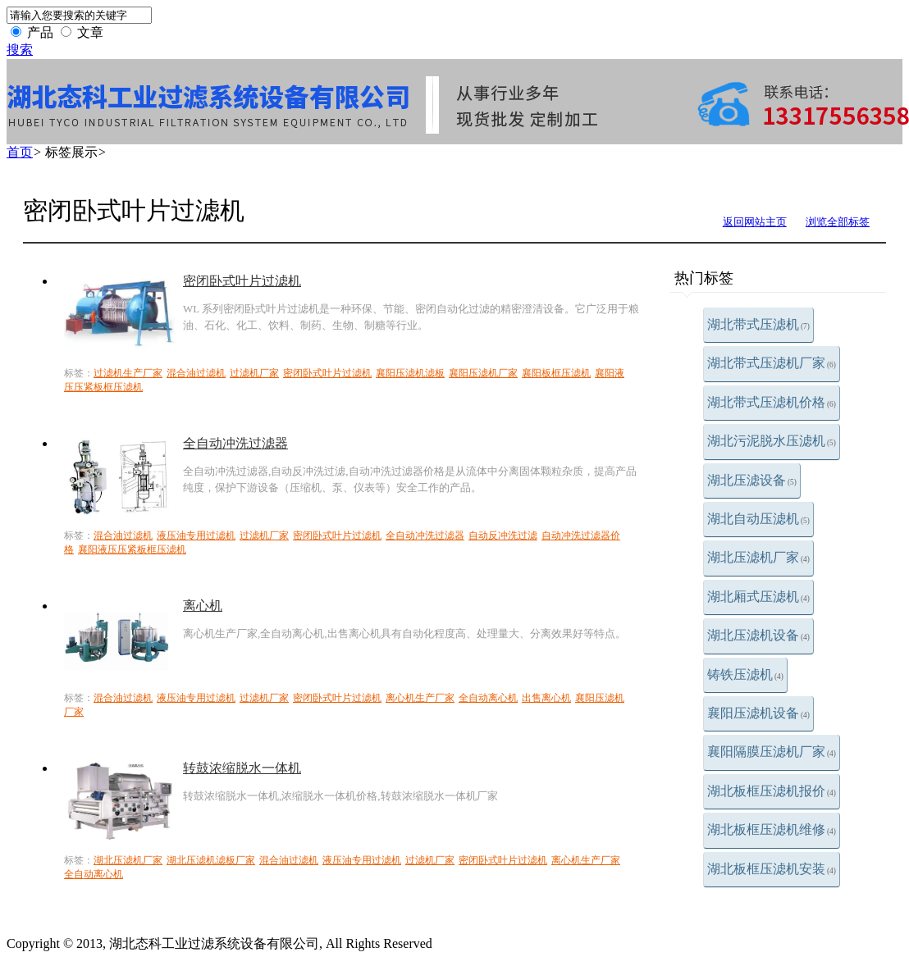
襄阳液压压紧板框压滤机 (132, 549)
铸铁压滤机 (745, 674)
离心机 (202, 606)
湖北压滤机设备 (758, 635)
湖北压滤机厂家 (758, 557)
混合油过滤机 (196, 373)
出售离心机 (546, 698)
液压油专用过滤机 (196, 535)
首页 (20, 152)
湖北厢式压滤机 (758, 597)
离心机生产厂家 (420, 698)
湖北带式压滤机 (758, 324)
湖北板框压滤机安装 (771, 869)
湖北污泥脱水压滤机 (771, 441)
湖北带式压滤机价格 (771, 402)
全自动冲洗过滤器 (235, 443)
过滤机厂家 (254, 373)
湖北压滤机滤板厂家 (211, 860)
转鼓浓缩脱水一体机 (242, 768)
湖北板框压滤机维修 (771, 829)
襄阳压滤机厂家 (483, 373)
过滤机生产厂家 (128, 373)
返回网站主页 (755, 222)
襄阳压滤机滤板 (410, 373)
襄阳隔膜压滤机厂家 (771, 752)
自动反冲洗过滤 (502, 535)
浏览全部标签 (838, 222)
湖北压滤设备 (752, 480)
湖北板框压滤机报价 (771, 791)
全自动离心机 (488, 698)
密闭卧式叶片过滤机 (242, 281)
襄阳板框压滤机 (556, 373)
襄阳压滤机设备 (758, 713)
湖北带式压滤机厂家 (771, 363)
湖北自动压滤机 (758, 519)
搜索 (20, 50)
